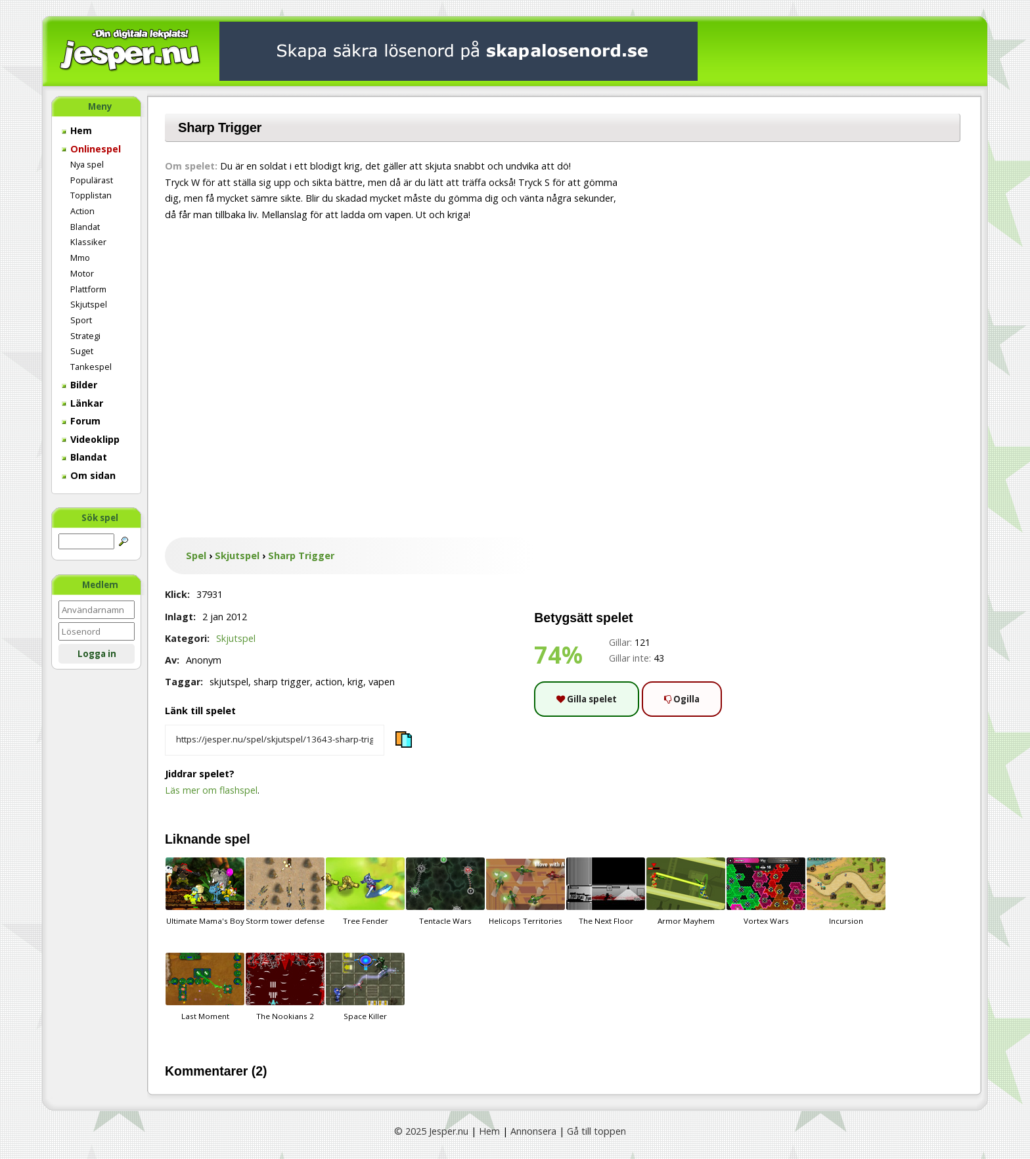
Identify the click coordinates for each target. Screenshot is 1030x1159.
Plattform (88, 289)
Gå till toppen (596, 1131)
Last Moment (205, 987)
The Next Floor (605, 891)
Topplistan (91, 195)
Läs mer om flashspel (211, 790)
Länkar (82, 403)
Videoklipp (91, 439)
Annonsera (533, 1131)
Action (82, 211)
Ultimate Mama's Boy (205, 891)
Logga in (97, 654)
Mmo (80, 257)
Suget (81, 351)
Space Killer (365, 987)
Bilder (79, 384)
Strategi (85, 336)
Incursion (846, 891)
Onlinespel (91, 149)
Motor (82, 273)
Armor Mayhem (685, 891)
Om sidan (89, 475)
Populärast (91, 180)
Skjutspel (88, 304)
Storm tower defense (285, 891)
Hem (77, 130)
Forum (81, 421)
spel (237, 839)
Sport (81, 320)
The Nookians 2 (285, 987)
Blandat (85, 227)
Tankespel (91, 367)
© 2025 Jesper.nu (431, 1131)
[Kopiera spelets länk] (274, 740)
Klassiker (88, 242)
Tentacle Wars (445, 891)
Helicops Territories (525, 891)
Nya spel (87, 164)
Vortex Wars (766, 891)
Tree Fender (365, 891)
